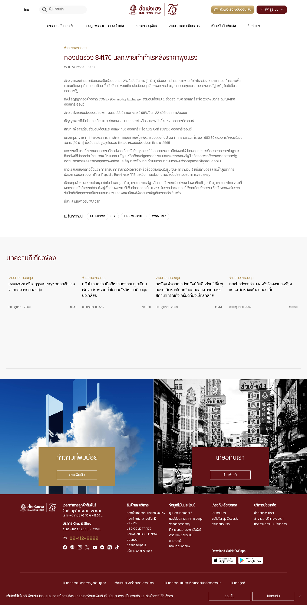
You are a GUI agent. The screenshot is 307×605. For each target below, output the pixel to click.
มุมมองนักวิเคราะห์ (180, 513)
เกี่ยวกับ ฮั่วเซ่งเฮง (224, 505)
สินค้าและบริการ (138, 505)
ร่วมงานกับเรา (221, 524)
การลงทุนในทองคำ (60, 26)
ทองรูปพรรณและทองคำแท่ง (104, 26)
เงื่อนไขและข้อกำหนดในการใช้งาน (135, 583)
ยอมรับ (229, 596)
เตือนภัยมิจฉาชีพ (179, 546)
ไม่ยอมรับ (273, 596)
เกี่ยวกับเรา (219, 513)
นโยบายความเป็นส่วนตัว (124, 596)
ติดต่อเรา (254, 26)
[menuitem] (26, 9)
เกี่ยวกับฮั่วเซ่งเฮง (223, 26)
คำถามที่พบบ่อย (264, 513)
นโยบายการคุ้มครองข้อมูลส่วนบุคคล (84, 583)
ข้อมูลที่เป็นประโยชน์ (182, 505)
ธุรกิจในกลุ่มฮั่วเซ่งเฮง (225, 518)
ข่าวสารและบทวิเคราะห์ (184, 26)
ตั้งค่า (169, 596)
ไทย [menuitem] (26, 9)
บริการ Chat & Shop (139, 550)
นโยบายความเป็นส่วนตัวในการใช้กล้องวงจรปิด (192, 583)
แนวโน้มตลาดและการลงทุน (185, 518)
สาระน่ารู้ (175, 540)
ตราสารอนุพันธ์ (146, 26)
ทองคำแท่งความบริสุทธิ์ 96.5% (146, 513)
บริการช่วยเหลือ (265, 505)
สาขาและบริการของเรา (269, 518)
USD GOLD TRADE (139, 528)
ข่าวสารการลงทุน (180, 524)
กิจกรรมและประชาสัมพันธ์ (185, 529)
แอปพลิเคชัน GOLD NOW (142, 534)
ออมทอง (132, 539)
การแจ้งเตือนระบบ (180, 535)
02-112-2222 (84, 538)
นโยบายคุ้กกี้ (237, 583)
